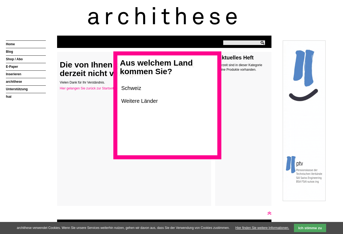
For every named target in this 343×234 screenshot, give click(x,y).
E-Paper (12, 67)
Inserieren (13, 74)
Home (10, 44)
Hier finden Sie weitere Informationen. (262, 228)
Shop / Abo (14, 59)
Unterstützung (17, 89)
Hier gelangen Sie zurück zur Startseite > (89, 88)
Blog (9, 52)
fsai (9, 97)
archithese (14, 82)
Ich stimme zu (310, 228)
